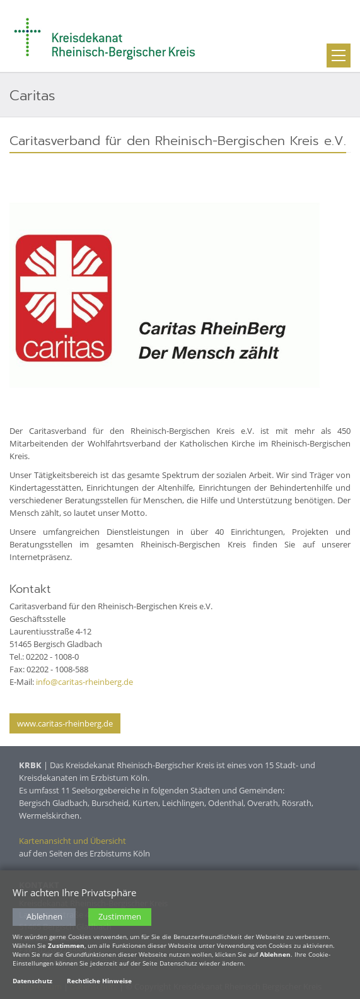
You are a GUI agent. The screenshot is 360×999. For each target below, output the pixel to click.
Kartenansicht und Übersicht (72, 840)
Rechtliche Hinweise (99, 980)
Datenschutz (32, 980)
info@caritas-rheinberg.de (84, 681)
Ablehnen (44, 916)
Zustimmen (119, 916)
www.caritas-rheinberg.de (65, 723)
